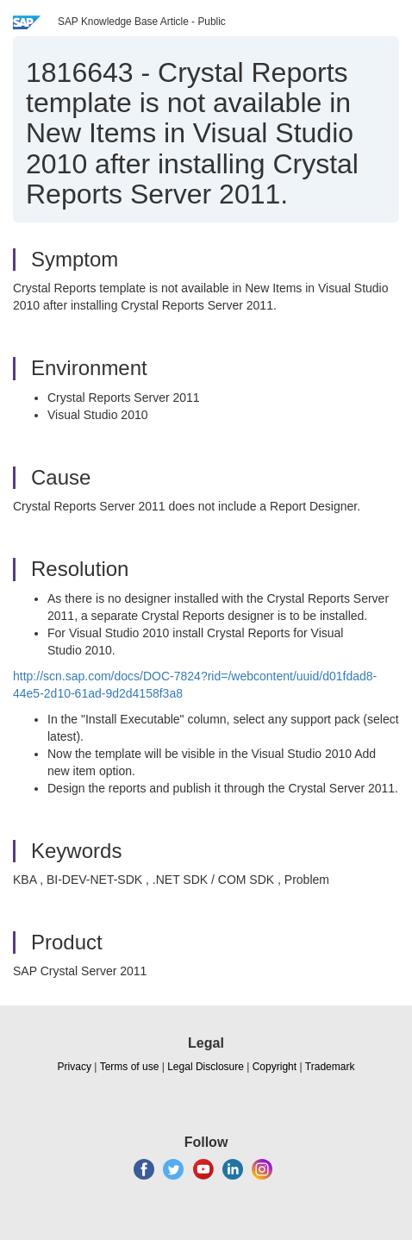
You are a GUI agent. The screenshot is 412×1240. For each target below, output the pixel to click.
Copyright (275, 1067)
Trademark (330, 1067)
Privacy (74, 1067)
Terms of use (129, 1067)
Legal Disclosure (205, 1067)
